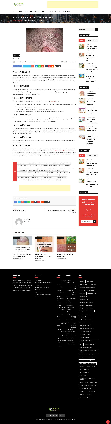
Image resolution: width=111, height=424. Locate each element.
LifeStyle (43, 11)
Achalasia (69, 280)
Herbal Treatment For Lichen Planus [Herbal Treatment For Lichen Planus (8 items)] (88, 363)
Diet (26, 11)
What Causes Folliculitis (46, 179)
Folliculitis (19, 20)
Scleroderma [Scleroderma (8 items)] (82, 391)
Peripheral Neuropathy (63, 322)
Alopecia (59, 284)
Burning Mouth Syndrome (73, 293)
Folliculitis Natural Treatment (50, 167)
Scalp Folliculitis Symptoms (23, 177)
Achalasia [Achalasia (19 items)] (82, 281)
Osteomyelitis (70, 319)
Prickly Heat (59, 329)
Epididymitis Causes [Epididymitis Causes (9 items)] (92, 293)
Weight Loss (66, 11)
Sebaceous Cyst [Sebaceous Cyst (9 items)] (91, 391)
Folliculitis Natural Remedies (36, 167)
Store (59, 11)
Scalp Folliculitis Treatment (36, 177)
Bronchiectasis (70, 290)
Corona (68, 296)
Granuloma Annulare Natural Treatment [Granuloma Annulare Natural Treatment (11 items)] (86, 341)
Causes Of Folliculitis (42, 163)
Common (95, 40)
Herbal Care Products (63, 310)
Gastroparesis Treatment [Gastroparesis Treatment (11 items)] (85, 334)
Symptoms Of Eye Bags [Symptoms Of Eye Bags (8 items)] (85, 394)
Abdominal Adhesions (64, 281)
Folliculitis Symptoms (22, 170)
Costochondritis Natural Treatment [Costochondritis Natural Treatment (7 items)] (87, 290)
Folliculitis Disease (53, 165)
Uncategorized (70, 340)
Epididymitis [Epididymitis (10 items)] (82, 293)
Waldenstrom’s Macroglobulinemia (72, 343)
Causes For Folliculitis (31, 163)
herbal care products (22, 172)
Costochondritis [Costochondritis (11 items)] (92, 284)
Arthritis (20, 11)
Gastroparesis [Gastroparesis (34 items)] (83, 322)
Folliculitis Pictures (61, 167)
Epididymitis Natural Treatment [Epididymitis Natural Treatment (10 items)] (87, 311)
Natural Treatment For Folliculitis (63, 172)
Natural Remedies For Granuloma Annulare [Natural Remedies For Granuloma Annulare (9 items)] (87, 379)
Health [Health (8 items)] (81, 344)
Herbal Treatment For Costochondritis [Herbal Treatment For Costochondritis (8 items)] (88, 354)
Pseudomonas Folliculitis (53, 175)
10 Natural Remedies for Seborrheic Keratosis (92, 112)
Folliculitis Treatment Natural (44, 170)
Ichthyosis (69, 311)
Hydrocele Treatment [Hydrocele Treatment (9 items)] (84, 372)
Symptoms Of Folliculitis (61, 177)
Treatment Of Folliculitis (34, 179)
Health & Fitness (34, 11)
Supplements (52, 11)
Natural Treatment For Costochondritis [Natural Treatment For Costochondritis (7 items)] (88, 382)
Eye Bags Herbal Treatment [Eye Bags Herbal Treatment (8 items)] (86, 319)
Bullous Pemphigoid (61, 292)
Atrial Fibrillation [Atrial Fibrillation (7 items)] (83, 284)
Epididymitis (69, 300)
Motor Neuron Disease (73, 317)
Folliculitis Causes (27, 165)
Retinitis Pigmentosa (71, 331)
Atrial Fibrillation (60, 287)
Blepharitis (59, 290)
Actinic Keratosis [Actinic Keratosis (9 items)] (90, 281)
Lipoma (58, 316)
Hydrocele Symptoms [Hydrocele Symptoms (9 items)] (84, 369)
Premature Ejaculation (73, 326)
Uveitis (58, 342)
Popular (88, 40)
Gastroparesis (70, 305)
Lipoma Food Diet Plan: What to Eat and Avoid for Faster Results (92, 48)
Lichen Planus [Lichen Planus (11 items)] (83, 375)
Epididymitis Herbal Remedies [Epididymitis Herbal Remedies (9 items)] (86, 302)
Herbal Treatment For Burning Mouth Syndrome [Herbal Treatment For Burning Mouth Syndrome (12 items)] (88, 351)
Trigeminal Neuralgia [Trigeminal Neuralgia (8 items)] (84, 397)
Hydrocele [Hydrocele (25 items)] (82, 366)
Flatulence (69, 303)
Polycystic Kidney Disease (72, 322)
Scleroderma (69, 333)
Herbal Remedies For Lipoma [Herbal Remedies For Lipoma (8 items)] (86, 347)
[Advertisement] (72, 4)
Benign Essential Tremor (72, 287)
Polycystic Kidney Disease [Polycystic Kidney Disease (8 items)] (85, 388)
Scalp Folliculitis (64, 175)
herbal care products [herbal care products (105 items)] (89, 344)
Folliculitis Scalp (70, 167)
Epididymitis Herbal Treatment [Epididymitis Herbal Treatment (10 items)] (86, 305)
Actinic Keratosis (70, 282)
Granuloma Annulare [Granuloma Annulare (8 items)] (84, 337)
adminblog (27, 219)
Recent (82, 40)
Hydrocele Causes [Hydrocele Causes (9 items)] (91, 366)
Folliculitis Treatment (32, 170)
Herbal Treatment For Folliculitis (34, 172)
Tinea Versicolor (70, 338)
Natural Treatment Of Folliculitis (24, 175)
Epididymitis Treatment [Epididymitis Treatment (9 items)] (85, 316)
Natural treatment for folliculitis (63, 150)
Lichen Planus (60, 314)
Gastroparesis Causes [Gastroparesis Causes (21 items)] (84, 325)
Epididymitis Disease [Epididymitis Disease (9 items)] (84, 299)
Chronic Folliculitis (52, 163)
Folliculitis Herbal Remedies (64, 165)
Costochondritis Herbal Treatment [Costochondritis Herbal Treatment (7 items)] (87, 287)
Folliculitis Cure (44, 165)
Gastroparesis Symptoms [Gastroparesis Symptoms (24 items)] (85, 331)
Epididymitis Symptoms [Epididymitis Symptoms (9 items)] (85, 314)
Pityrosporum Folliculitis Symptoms (39, 175)
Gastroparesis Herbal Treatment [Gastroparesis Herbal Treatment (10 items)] (87, 328)
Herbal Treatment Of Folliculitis (49, 172)
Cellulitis (58, 296)
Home (14, 11)
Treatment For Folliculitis (23, 179)
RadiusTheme (71, 419)
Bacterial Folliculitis (22, 163)
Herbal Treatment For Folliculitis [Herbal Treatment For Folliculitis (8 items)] (87, 360)
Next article (73, 209)
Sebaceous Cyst (60, 336)
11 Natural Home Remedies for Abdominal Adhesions (92, 121)
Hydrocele (69, 309)
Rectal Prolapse (70, 329)
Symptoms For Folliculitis (49, 177)
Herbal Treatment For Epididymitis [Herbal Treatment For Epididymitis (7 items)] (87, 357)
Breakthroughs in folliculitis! (20, 210)
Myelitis (58, 319)
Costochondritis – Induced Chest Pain (43, 282)
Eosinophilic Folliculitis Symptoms (65, 163)
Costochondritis (60, 298)
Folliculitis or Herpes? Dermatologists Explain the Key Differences (43, 256)
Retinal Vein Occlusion (63, 332)
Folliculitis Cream (36, 165)
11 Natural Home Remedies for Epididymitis (91, 103)
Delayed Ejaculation (71, 298)
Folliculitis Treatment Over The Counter (59, 170)
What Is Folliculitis (56, 179)
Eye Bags (59, 303)
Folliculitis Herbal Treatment (23, 167)
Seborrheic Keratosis (71, 336)
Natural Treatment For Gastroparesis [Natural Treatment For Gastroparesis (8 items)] (88, 385)
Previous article (16, 209)
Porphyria (59, 325)
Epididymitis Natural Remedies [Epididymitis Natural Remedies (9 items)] (86, 308)
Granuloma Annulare (61, 307)
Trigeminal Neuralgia (61, 340)
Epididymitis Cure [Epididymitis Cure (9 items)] (83, 296)
